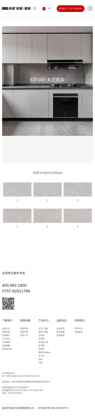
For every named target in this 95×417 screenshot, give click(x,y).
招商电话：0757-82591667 (70, 8)
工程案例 (6, 342)
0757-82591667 (22, 387)
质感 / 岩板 (43, 332)
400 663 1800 (14, 285)
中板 (40, 362)
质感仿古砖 (43, 342)
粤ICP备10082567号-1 (58, 408)
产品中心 (43, 320)
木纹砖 (41, 349)
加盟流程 (24, 332)
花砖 (40, 359)
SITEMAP (42, 408)
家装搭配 (61, 332)
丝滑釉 (41, 339)
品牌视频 (6, 345)
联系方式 (79, 328)
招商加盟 (25, 320)
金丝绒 (41, 335)
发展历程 (6, 332)
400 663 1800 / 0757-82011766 (28, 390)
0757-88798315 (15, 393)
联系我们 (80, 320)
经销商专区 (7, 349)
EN (49, 8)
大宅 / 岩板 (43, 328)
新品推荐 (61, 328)
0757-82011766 (16, 291)
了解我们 (7, 320)
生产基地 (6, 339)
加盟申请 (24, 328)
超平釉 (41, 345)
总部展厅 (6, 335)
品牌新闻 (61, 335)
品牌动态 (62, 320)
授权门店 (24, 335)
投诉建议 (79, 332)
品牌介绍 (6, 328)
